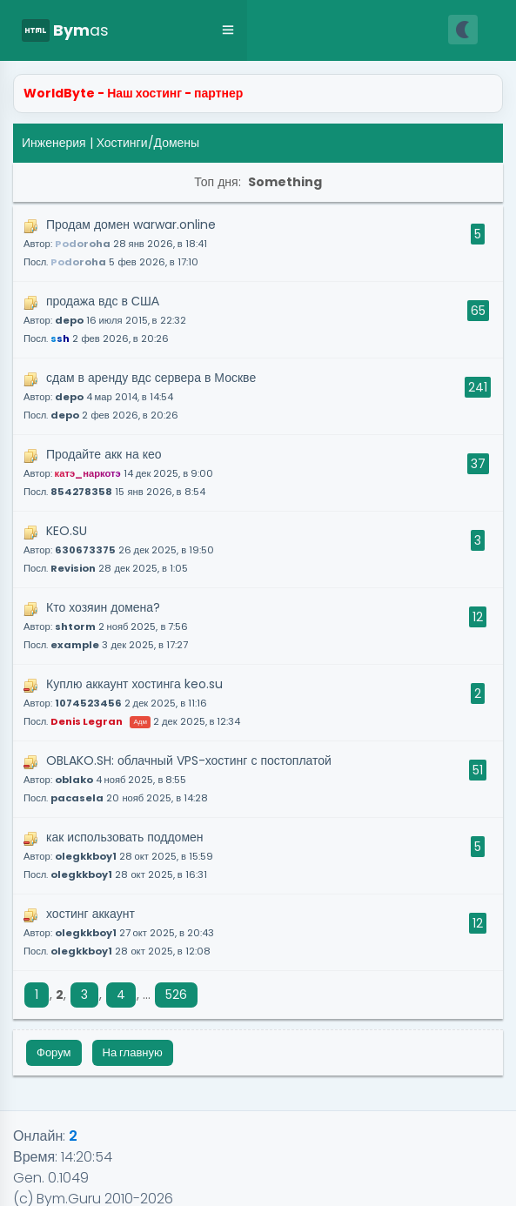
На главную (133, 1052)
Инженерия (54, 142)
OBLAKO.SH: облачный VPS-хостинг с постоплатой (177, 778)
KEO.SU (118, 548)
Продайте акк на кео (118, 472)
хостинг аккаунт (118, 931)
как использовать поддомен (118, 854)
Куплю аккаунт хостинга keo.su (132, 701)
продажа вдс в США (104, 318)
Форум (54, 1052)
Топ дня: (257, 182)
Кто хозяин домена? (105, 625)
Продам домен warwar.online (119, 242)
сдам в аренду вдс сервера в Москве (139, 395)
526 (176, 994)
